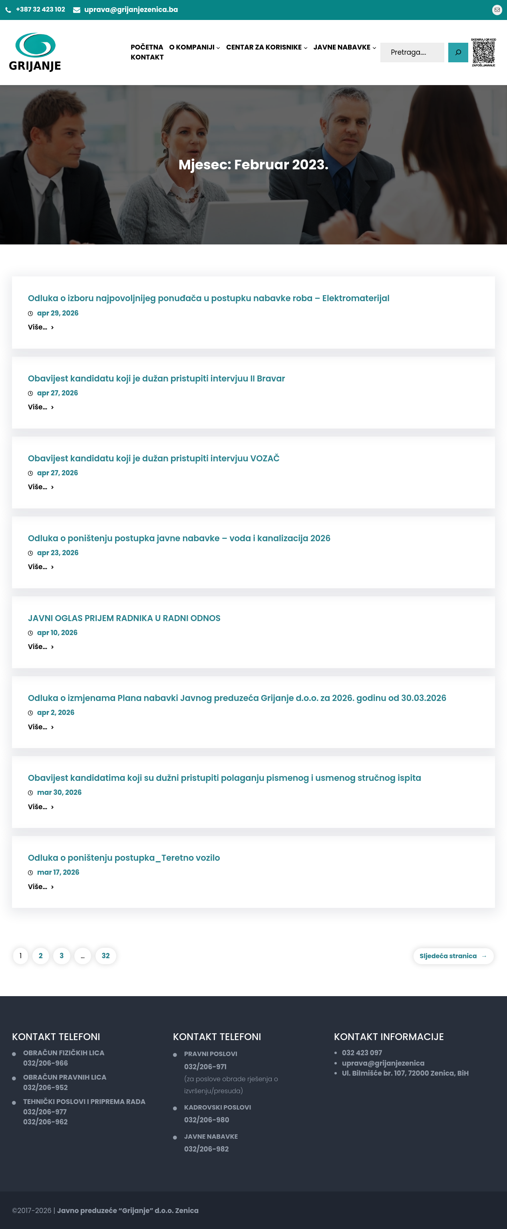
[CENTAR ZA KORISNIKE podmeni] (306, 48)
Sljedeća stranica (453, 956)
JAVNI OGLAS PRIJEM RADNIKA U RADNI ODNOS (124, 618)
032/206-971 (205, 1067)
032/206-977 (45, 1112)
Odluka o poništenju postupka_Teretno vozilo (124, 858)
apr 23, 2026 (58, 553)
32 (106, 956)
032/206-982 (206, 1149)
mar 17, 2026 (58, 872)
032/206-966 (45, 1063)
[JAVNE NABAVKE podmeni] (374, 48)
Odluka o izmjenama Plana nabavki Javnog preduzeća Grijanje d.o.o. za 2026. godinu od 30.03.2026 (237, 698)
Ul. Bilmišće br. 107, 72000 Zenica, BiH (405, 1073)
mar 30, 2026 (59, 792)
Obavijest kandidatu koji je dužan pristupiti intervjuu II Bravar (156, 378)
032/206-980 (206, 1120)
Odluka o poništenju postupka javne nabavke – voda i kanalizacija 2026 (179, 538)
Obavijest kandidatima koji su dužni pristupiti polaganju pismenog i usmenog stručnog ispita (224, 778)
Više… (37, 327)
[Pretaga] (458, 53)
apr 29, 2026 (58, 313)
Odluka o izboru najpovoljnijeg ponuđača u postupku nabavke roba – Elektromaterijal (209, 298)
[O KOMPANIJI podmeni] (218, 48)
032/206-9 (41, 1087)
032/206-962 (45, 1122)
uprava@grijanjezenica (383, 1063)
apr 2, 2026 (55, 712)
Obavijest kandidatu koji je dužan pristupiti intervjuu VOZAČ (154, 458)
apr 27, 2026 (57, 393)
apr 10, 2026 (57, 632)
